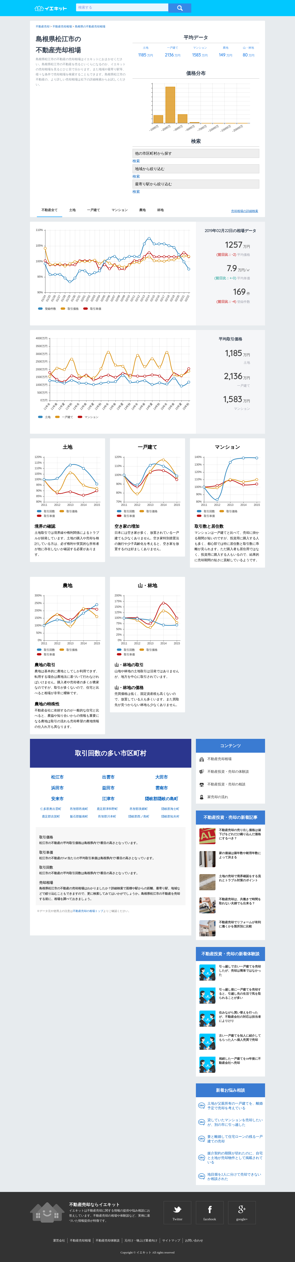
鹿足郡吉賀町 (51, 816)
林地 (160, 210)
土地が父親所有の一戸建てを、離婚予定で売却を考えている (235, 1106)
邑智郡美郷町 (139, 809)
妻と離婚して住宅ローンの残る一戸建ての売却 (235, 1139)
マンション (120, 210)
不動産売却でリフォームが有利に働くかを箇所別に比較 (230, 928)
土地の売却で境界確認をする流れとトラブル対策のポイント (230, 882)
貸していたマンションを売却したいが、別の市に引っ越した (235, 1122)
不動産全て (49, 210)
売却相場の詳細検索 (244, 211)
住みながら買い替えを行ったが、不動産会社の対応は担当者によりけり (230, 1019)
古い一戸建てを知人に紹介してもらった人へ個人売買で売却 (230, 1042)
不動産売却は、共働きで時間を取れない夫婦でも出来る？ (230, 905)
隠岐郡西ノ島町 (138, 816)
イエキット (143, 1252)
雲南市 (161, 788)
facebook (210, 1219)
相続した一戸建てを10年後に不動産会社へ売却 (230, 1065)
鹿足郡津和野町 (107, 809)
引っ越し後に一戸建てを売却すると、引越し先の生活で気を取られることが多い (230, 996)
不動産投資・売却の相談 (226, 784)
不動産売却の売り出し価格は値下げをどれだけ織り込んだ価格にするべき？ (230, 836)
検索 (136, 161)
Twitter (177, 1219)
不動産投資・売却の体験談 (228, 771)
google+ (242, 1219)
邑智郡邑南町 (79, 809)
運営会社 (59, 1240)
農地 (142, 210)
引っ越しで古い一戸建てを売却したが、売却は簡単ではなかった (230, 972)
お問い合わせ (194, 1240)
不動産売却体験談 (108, 1240)
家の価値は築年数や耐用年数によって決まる (230, 859)
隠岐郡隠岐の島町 (161, 798)
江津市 (108, 798)
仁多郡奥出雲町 (50, 809)
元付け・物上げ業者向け (140, 1240)
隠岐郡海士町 (170, 809)
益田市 (108, 788)
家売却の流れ (217, 797)
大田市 (161, 777)
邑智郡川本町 (107, 816)
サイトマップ (171, 1240)
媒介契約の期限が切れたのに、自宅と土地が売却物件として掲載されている (235, 1157)
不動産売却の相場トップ (88, 911)
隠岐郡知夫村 (170, 816)
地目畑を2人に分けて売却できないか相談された (234, 1177)
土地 (72, 210)
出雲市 (108, 777)
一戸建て (93, 210)
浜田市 (57, 788)
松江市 (57, 777)
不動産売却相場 (219, 759)
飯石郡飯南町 (79, 816)
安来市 (57, 798)
